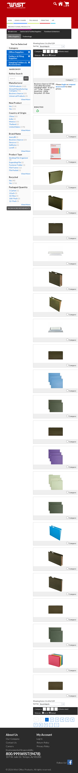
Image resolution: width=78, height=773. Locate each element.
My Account (44, 734)
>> (53, 725)
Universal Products (14, 96)
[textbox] (47, 46)
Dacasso (9, 142)
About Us (12, 734)
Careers (10, 746)
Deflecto (9, 145)
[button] (58, 3)
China (8, 116)
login (61, 84)
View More (22, 99)
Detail (50, 55)
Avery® (9, 137)
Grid (43, 55)
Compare (35, 51)
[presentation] (60, 46)
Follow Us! (62, 762)
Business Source (13, 93)
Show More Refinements (16, 208)
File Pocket (10, 170)
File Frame (10, 167)
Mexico (9, 121)
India (8, 119)
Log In (39, 739)
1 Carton (9, 190)
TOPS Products (12, 86)
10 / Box (9, 196)
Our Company (12, 739)
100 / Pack (10, 198)
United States (11, 127)
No (7, 106)
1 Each (8, 193)
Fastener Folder (12, 165)
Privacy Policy (43, 746)
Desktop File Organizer (15, 158)
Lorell (8, 147)
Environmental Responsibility (19, 750)
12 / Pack (9, 201)
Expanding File (12, 162)
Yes (7, 109)
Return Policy (43, 742)
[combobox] (49, 46)
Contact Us (11, 742)
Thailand (9, 124)
